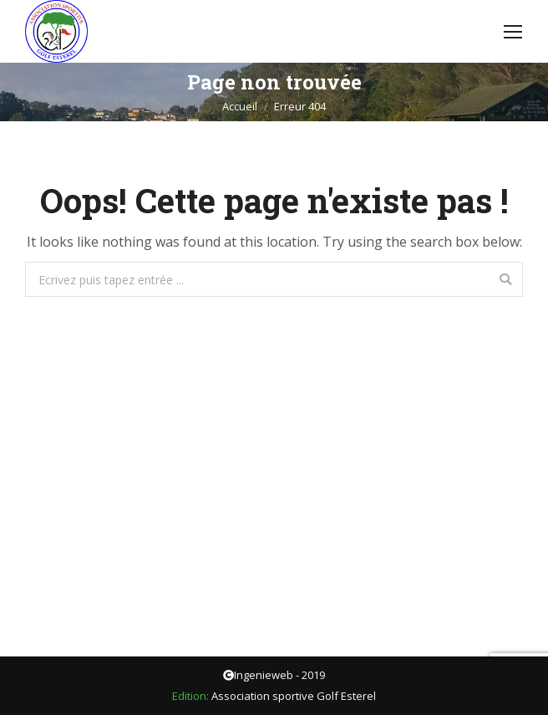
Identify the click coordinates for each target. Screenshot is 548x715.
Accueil (239, 106)
